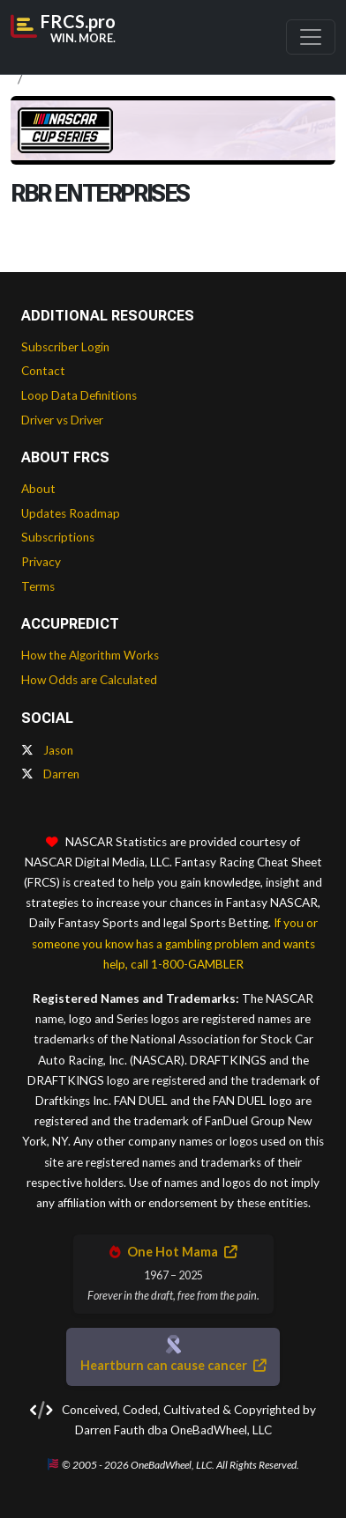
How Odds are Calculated (89, 680)
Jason (47, 750)
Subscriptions (57, 537)
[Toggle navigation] (310, 37)
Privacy (41, 562)
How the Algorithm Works (90, 655)
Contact (43, 371)
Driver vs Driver (62, 420)
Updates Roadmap (70, 513)
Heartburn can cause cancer (173, 1365)
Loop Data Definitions (79, 395)
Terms (38, 586)
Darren (50, 774)
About (38, 489)
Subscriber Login (65, 347)
